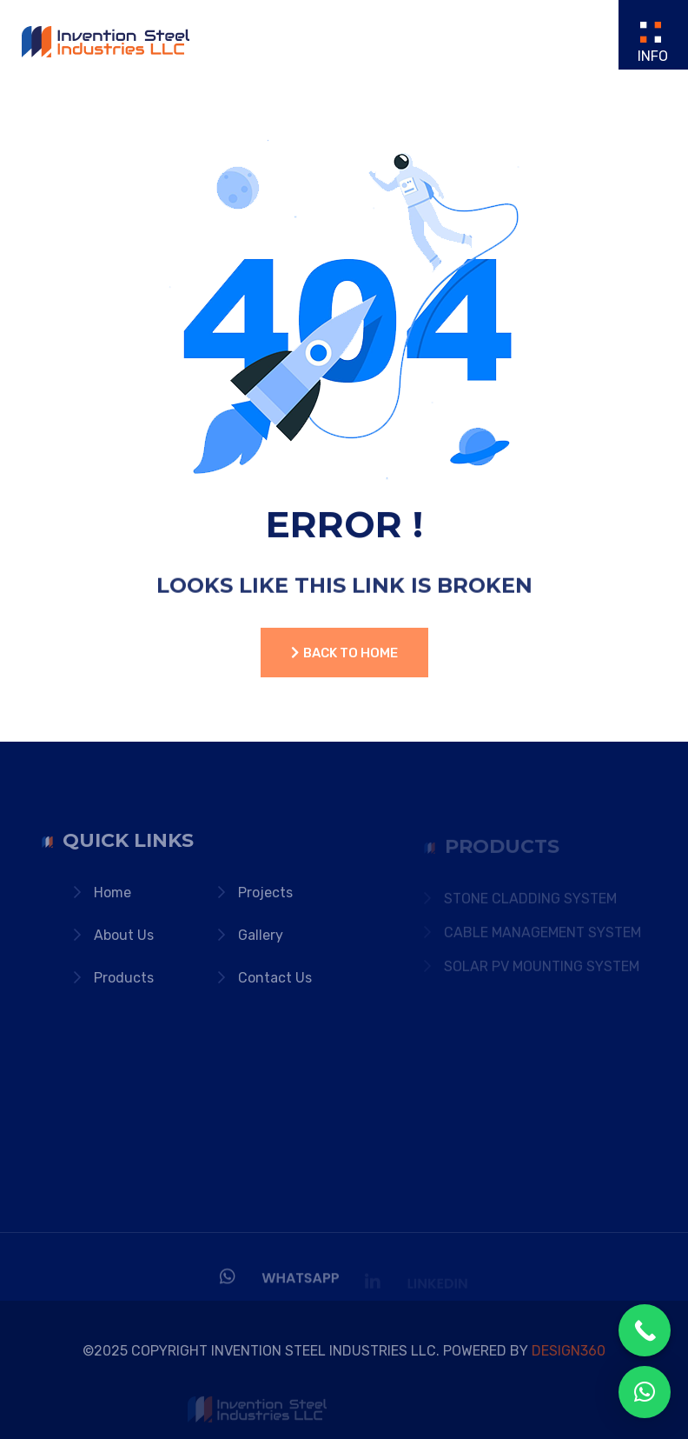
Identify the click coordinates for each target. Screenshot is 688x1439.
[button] (645, 1392)
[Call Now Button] (645, 1330)
